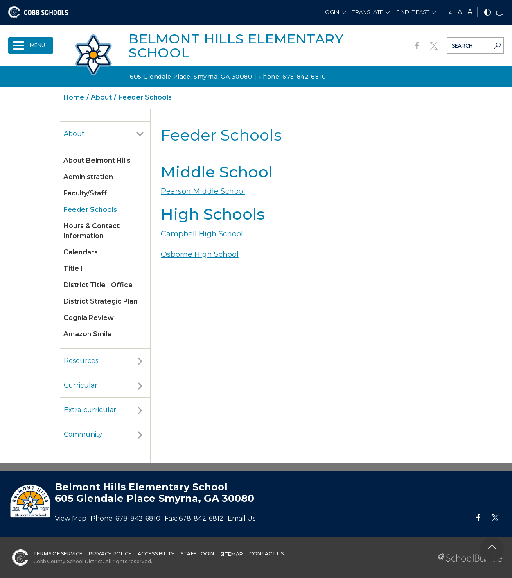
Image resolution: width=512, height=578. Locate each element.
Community (83, 434)
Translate (367, 12)
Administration (88, 177)
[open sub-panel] (140, 134)
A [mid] (460, 12)
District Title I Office (98, 285)
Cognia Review (88, 318)
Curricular (80, 385)
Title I (73, 268)
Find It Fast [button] (412, 12)
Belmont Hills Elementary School (236, 46)
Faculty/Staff (85, 193)
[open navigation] (30, 45)
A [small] (450, 12)
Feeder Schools (90, 209)
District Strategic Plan (100, 301)
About (74, 134)
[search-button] (497, 47)
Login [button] (330, 12)
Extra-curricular (90, 410)
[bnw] (487, 13)
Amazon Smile (87, 334)
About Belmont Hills (97, 160)
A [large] (470, 11)
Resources (81, 361)
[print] (499, 13)
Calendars (80, 252)
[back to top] (492, 549)
